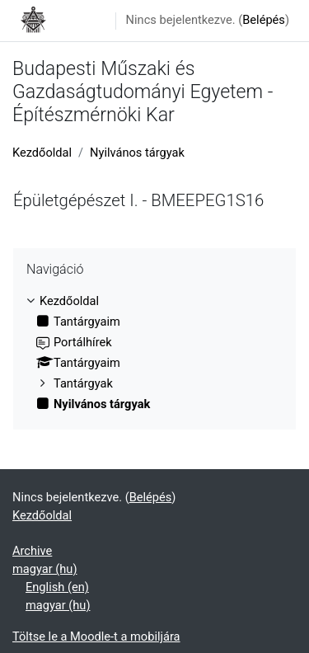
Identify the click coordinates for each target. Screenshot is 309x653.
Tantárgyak (83, 383)
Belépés (263, 19)
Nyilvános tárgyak (137, 152)
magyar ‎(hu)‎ (44, 568)
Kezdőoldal (42, 152)
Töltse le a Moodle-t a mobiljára (96, 636)
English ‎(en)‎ (57, 587)
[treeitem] (154, 353)
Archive (32, 550)
